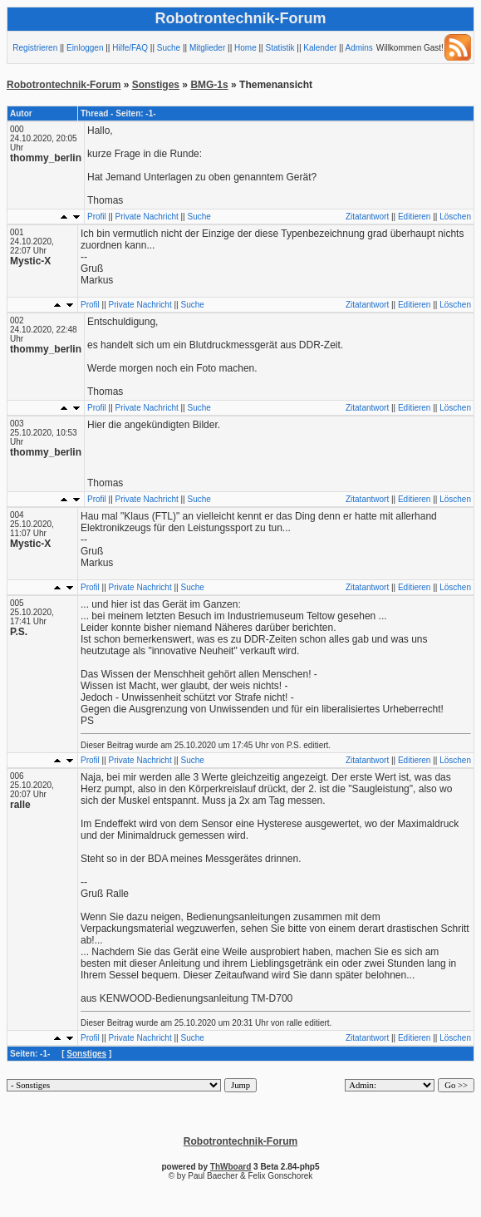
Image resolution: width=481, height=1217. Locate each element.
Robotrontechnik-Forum (63, 85)
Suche (168, 47)
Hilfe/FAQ (130, 47)
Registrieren (34, 47)
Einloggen (84, 47)
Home (245, 47)
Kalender (319, 47)
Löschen (455, 216)
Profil (96, 216)
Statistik (279, 47)
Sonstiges (155, 85)
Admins (359, 47)
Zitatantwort (367, 216)
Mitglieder (207, 47)
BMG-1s (209, 85)
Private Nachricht (147, 216)
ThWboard (230, 1166)
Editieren (414, 216)
